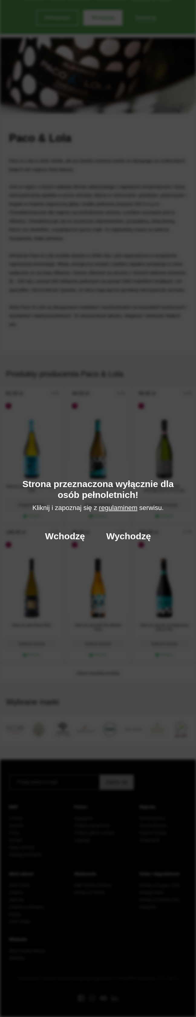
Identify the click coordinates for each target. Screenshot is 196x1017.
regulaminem (118, 508)
